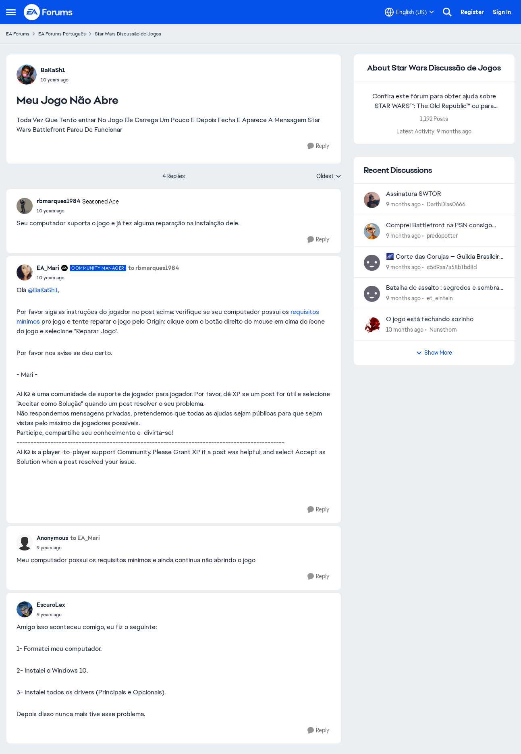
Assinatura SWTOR (413, 194)
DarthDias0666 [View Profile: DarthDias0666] (446, 204)
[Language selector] (409, 12)
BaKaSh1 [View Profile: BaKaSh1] (53, 70)
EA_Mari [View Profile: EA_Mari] (48, 268)
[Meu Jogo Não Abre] (78, 210)
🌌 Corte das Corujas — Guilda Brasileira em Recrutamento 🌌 (444, 257)
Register (472, 12)
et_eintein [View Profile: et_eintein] (440, 298)
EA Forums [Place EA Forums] (17, 34)
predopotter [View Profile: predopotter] (442, 235)
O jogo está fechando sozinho (429, 319)
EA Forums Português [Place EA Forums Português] (62, 34)
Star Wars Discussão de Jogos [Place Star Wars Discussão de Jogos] (128, 34)
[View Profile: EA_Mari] (25, 272)
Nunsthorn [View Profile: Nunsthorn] (443, 329)
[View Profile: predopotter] (372, 231)
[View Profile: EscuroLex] (25, 609)
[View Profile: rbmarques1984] (25, 206)
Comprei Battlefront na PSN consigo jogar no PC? (439, 225)
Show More (434, 352)
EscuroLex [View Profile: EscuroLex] (51, 605)
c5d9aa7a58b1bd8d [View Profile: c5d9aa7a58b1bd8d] (452, 266)
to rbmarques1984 (153, 268)
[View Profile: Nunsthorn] (372, 325)
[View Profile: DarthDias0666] (372, 200)
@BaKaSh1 (43, 290)
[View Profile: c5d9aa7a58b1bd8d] (372, 263)
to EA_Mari (85, 538)
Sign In (502, 12)
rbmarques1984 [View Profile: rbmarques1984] (58, 201)
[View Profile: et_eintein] (372, 294)
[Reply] (318, 146)
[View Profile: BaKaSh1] (27, 74)
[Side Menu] (11, 12)
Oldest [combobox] (328, 176)
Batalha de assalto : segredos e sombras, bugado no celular (445, 288)
